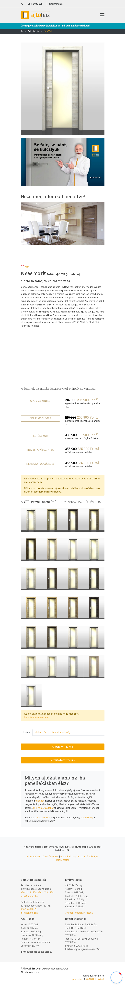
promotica (77, 979)
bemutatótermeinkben (36, 717)
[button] (116, 977)
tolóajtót (39, 800)
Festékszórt (40, 435)
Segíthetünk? (56, 4)
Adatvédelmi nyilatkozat (73, 856)
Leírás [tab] (26, 732)
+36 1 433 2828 (29, 892)
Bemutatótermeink (62, 760)
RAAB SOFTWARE (95, 979)
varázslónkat (43, 817)
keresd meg (87, 817)
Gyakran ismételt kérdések (79, 912)
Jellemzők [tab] (40, 732)
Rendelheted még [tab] (61, 732)
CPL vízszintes (40, 400)
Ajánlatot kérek (62, 747)
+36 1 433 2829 (46, 892)
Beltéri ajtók (33, 31)
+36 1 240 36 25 (29, 909)
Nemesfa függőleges (40, 463)
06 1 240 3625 (35, 4)
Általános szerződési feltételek (42, 856)
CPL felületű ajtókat (43, 808)
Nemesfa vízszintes (40, 449)
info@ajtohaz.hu (29, 896)
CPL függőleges (40, 418)
